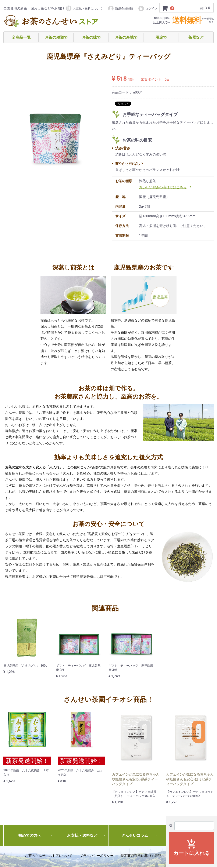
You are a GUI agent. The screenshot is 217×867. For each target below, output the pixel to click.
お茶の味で (91, 37)
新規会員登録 (120, 8)
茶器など (196, 37)
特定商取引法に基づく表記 (141, 856)
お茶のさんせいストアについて (48, 856)
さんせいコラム (139, 835)
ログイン (147, 8)
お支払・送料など (86, 835)
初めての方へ (35, 835)
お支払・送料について (84, 8)
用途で (161, 37)
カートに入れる (191, 847)
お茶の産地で (126, 37)
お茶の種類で (56, 37)
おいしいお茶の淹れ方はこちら (165, 187)
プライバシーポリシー (97, 856)
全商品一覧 (21, 37)
